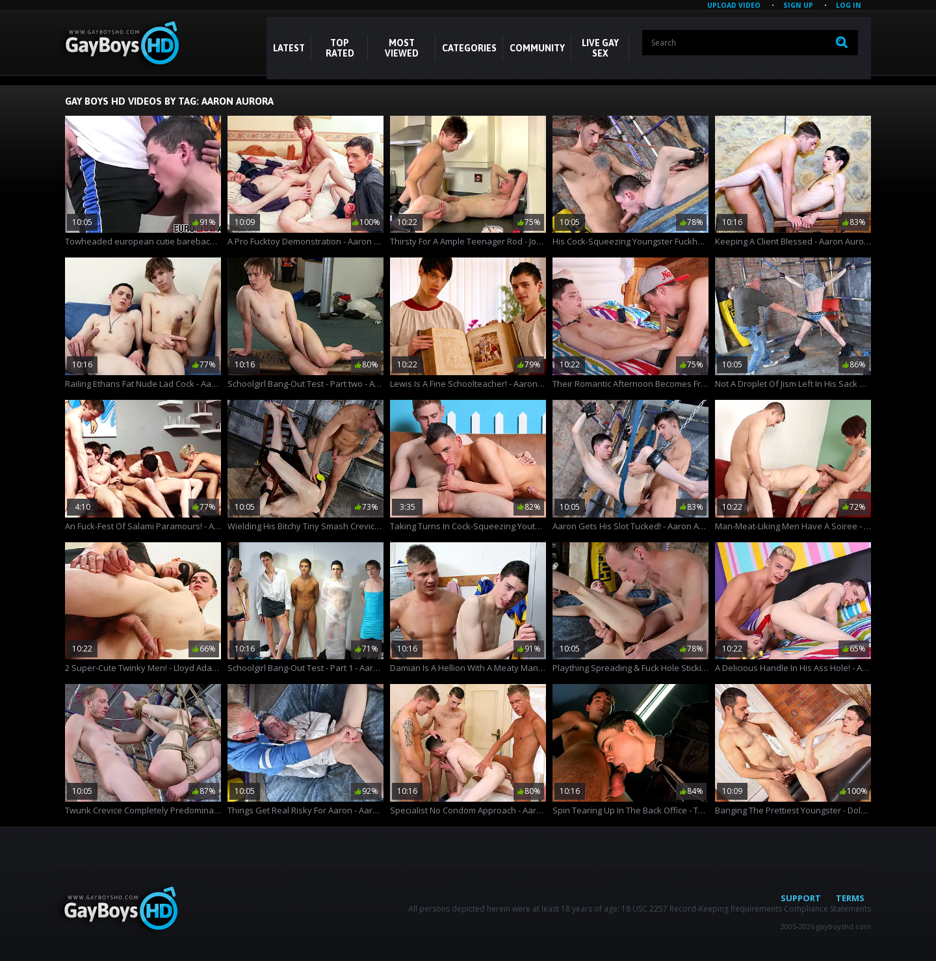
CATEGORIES (469, 48)
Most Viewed (402, 48)
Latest (289, 48)
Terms (850, 898)
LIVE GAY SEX (600, 48)
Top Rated (340, 48)
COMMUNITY (537, 48)
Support (801, 898)
